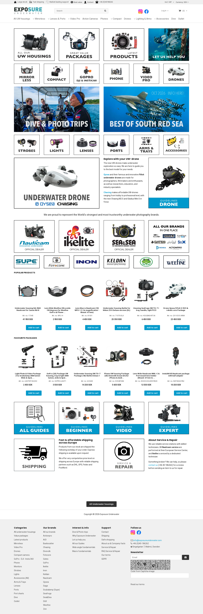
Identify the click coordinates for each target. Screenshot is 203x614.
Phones (104, 18)
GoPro (46, 563)
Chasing (46, 547)
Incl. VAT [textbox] (168, 2)
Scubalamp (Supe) (51, 590)
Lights (16, 574)
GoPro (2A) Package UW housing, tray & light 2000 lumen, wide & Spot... (57, 376)
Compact (117, 18)
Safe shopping (108, 540)
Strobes (17, 570)
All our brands (49, 532)
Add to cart (33, 327)
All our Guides (78, 543)
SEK (181, 2)
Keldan (46, 574)
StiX (45, 601)
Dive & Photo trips (80, 532)
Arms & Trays (20, 582)
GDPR (104, 559)
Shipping (105, 536)
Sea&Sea (47, 597)
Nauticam (47, 578)
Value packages (21, 536)
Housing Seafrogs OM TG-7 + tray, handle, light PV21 (146, 309)
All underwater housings (25, 532)
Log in (163, 11)
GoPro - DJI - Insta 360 (24, 559)
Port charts (19, 593)
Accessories (162, 18)
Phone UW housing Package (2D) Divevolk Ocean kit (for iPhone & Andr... (116, 376)
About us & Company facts (113, 543)
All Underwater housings (101, 504)
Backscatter (48, 543)
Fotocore (47, 555)
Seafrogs (47, 593)
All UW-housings (22, 18)
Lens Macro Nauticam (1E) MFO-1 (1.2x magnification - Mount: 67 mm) (87, 310)
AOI (44, 540)
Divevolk (46, 551)
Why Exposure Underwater (84, 536)
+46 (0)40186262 (104, 2)
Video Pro (75, 18)
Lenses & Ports (57, 18)
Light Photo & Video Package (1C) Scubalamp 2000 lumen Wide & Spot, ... (28, 376)
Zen (45, 609)
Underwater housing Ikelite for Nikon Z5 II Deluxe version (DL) (116, 309)
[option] (28, 303)
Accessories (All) (21, 578)
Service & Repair (109, 547)
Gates (45, 559)
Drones (127, 18)
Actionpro (47, 536)
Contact (88, 2)
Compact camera (21, 555)
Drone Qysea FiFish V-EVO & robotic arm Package (175, 309)
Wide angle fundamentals (83, 547)
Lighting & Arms (144, 18)
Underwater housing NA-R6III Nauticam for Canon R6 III (28, 309)
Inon (45, 570)
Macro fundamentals (81, 551)
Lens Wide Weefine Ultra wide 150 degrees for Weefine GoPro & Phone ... (57, 310)
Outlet (181, 18)
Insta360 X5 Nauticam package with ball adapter (175, 375)
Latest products (21, 540)
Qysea (46, 582)
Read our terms (137, 584)
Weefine (46, 605)
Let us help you (79, 540)
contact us (153, 465)
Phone (17, 563)
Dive (173, 18)
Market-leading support (57, 2)
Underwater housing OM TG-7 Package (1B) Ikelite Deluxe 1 (87, 375)
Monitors (18, 566)
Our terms (106, 555)
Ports (16, 590)
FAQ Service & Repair (111, 551)
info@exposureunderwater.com (147, 540)
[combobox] (170, 2)
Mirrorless (40, 18)
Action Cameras (90, 18)
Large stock (20, 2)
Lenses (17, 586)
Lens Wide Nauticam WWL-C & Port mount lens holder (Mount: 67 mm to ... (146, 376)
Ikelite (45, 566)
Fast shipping (36, 2)
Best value (76, 2)
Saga (45, 586)
